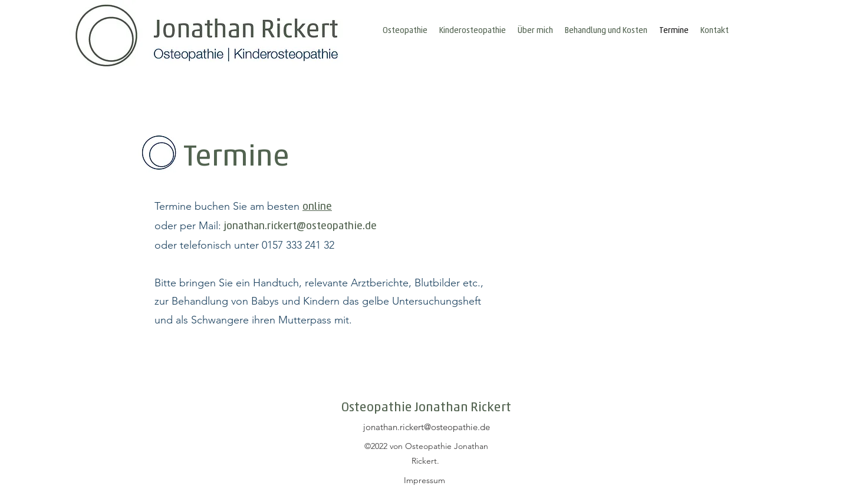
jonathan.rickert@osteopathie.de (300, 224)
